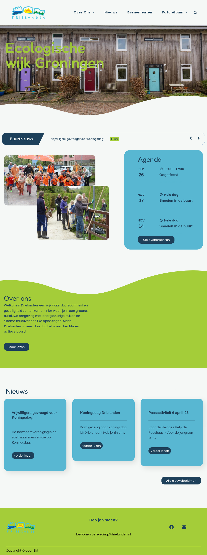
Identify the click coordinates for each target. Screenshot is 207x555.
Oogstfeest (168, 175)
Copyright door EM (22, 550)
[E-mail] (184, 527)
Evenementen (139, 12)
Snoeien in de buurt (176, 201)
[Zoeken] (195, 12)
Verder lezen (23, 455)
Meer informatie (171, 182)
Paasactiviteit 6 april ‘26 (168, 413)
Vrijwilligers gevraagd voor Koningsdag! (85, 139)
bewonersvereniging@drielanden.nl (103, 534)
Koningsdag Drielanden (100, 413)
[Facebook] (171, 527)
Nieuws (110, 12)
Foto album (175, 12)
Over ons (85, 12)
